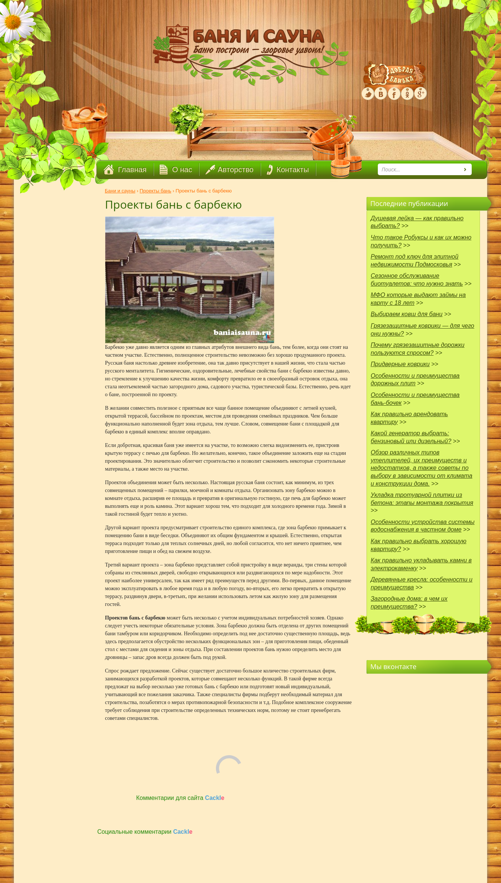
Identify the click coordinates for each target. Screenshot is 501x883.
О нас (182, 169)
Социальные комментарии (145, 831)
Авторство (236, 169)
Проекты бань (155, 191)
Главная (132, 169)
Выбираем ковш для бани (406, 314)
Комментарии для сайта (180, 798)
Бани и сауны (120, 191)
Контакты (292, 169)
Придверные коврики (400, 364)
